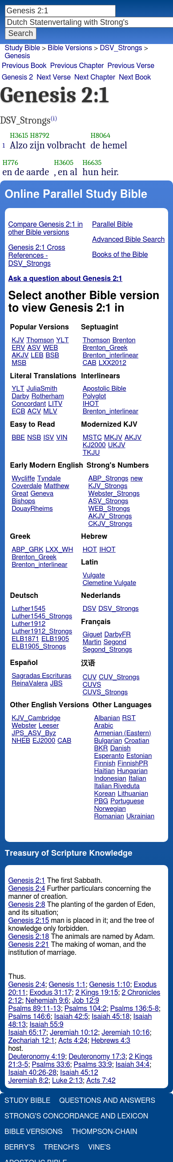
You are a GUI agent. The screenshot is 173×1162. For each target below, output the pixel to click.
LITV (55, 404)
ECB (18, 411)
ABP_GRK (27, 549)
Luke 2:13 (67, 1080)
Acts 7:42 (101, 1080)
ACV (34, 411)
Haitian (104, 771)
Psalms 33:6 (51, 1064)
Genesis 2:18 (28, 936)
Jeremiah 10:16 (125, 1032)
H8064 (100, 135)
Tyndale (49, 478)
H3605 (63, 162)
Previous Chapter (77, 65)
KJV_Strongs (107, 486)
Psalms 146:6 (29, 1016)
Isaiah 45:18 (110, 1016)
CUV (90, 677)
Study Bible (22, 48)
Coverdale (27, 486)
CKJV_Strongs (110, 524)
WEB (50, 348)
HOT (90, 549)
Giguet (92, 634)
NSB (34, 437)
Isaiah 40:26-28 (32, 1072)
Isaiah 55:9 (46, 1024)
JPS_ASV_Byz (34, 733)
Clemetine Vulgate (109, 583)
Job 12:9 (85, 1000)
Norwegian (110, 808)
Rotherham (48, 396)
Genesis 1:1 (67, 984)
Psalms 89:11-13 (34, 1008)
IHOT (91, 404)
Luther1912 (28, 624)
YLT (62, 340)
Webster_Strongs (114, 493)
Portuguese (127, 801)
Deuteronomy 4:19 (36, 1056)
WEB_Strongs (109, 508)
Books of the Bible (120, 254)
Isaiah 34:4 (133, 1064)
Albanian (107, 718)
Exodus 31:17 (50, 992)
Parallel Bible (112, 224)
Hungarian (132, 771)
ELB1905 (55, 639)
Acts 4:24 (73, 1040)
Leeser (49, 725)
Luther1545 (28, 608)
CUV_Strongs (119, 677)
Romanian (109, 816)
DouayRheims (32, 508)
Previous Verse (131, 65)
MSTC (92, 437)
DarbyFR (118, 634)
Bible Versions (70, 48)
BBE (18, 437)
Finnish (105, 763)
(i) (54, 118)
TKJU (91, 452)
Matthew (56, 486)
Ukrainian (140, 816)
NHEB (21, 740)
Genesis (17, 56)
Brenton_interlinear (110, 355)
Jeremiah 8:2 (28, 1080)
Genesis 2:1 (26, 880)
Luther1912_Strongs (42, 631)
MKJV (113, 437)
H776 (10, 162)
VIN (61, 437)
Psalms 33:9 (93, 1064)
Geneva (41, 493)
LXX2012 (112, 363)
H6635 (91, 162)
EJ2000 (43, 740)
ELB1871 (25, 639)
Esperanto (109, 756)
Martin (92, 642)
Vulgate (94, 575)
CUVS (92, 684)
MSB (19, 363)
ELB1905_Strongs (39, 646)
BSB (52, 355)
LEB (37, 355)
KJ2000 (94, 445)
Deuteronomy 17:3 (96, 1056)
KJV (18, 340)
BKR (101, 748)
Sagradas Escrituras (41, 676)
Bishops (23, 501)
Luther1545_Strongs (42, 616)
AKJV (20, 355)
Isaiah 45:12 (79, 1072)
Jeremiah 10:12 (74, 1032)
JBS (56, 683)
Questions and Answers (107, 1100)
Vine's (99, 1147)
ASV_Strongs (108, 501)
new (137, 478)
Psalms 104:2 (85, 1008)
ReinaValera (30, 683)
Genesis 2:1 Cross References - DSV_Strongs (36, 255)
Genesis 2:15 (28, 920)
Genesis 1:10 (109, 984)
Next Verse (53, 77)
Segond (115, 642)
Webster (24, 725)
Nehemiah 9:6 (46, 1000)
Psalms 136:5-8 (134, 1008)
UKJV (116, 445)
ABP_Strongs (108, 478)
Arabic (103, 725)
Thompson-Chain (104, 1131)
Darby (20, 396)
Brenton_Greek (105, 348)
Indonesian (110, 778)
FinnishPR (132, 763)
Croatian (136, 740)
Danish (120, 748)
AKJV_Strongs (110, 516)
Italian (137, 778)
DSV (90, 608)
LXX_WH (59, 549)
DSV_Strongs (118, 608)
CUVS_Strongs (105, 692)
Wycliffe (23, 478)
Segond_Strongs (107, 649)
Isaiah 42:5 (71, 1016)
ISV (48, 437)
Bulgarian (108, 740)
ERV (18, 348)
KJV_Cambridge (36, 718)
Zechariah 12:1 (31, 1040)
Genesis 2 (17, 77)
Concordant (29, 404)
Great (20, 493)
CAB (90, 363)
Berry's (19, 1147)
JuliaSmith (42, 388)
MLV (50, 411)
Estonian (139, 756)
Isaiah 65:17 (27, 1032)
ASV (33, 348)
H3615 (19, 135)
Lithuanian (132, 793)
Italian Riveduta (117, 786)
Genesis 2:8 (26, 904)
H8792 (39, 135)
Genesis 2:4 (26, 888)
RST (129, 718)
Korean (105, 793)
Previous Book (24, 65)
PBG (101, 801)
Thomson (40, 340)
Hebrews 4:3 (110, 1040)
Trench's (61, 1147)
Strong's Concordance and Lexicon (76, 1116)
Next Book (135, 77)
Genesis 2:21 (28, 944)
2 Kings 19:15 (96, 992)
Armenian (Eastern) (122, 733)
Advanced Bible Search (128, 239)
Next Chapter (94, 77)
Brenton (124, 340)
